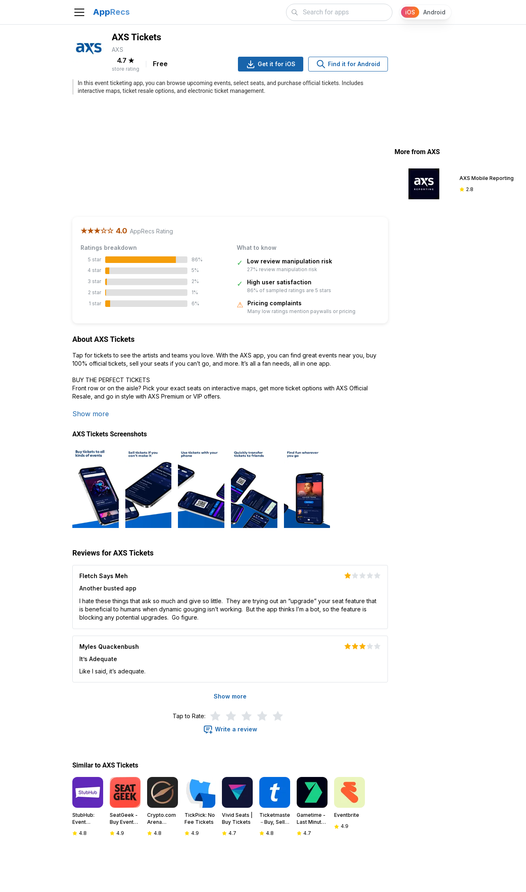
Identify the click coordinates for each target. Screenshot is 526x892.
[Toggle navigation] (79, 12)
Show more (90, 414)
